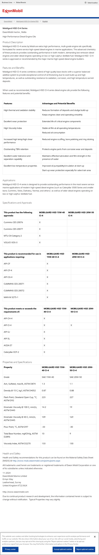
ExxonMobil (8, 21)
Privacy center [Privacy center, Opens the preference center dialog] (10, 549)
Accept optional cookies (63, 549)
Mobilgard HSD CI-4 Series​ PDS (27, 21)
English (45, 21)
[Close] (95, 537)
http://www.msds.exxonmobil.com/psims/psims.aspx (36, 460)
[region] (49, 543)
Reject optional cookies (85, 549)
